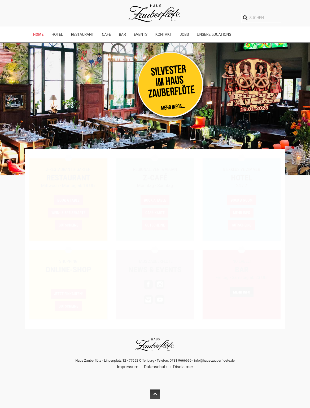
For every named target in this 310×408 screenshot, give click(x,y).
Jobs (184, 34)
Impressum (127, 366)
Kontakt (163, 34)
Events (140, 34)
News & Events (155, 269)
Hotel (57, 34)
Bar (122, 34)
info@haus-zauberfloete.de (214, 360)
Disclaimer (183, 366)
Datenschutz (155, 366)
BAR (241, 269)
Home (38, 34)
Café (106, 34)
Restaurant (82, 34)
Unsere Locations (214, 34)
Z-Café (155, 177)
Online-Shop (68, 269)
